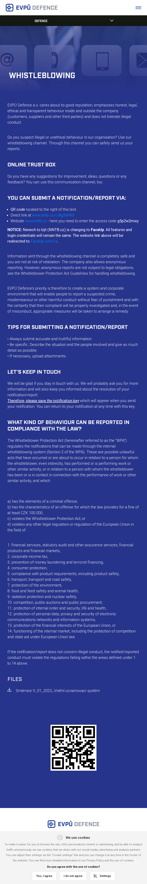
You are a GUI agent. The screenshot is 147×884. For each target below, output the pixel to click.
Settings (105, 876)
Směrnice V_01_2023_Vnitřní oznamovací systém (58, 690)
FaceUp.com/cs (44, 241)
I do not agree (73, 876)
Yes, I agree (44, 876)
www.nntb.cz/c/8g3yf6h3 (53, 215)
